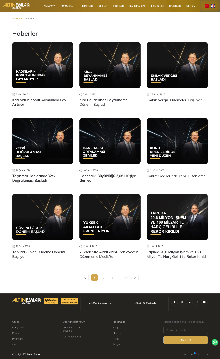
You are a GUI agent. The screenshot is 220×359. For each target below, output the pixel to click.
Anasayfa (17, 18)
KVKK (116, 339)
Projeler (16, 333)
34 (125, 277)
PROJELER (118, 6)
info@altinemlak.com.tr (102, 303)
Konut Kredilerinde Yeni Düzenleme (176, 176)
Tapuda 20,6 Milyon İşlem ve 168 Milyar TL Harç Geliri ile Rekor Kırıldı (177, 254)
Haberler (117, 333)
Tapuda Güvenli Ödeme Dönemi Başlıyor (39, 254)
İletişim (116, 344)
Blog (115, 327)
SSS (14, 344)
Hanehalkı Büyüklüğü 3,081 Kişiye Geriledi (108, 178)
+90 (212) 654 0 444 (145, 303)
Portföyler (17, 339)
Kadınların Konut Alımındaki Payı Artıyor (40, 102)
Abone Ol (186, 340)
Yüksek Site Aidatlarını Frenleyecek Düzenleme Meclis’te (109, 254)
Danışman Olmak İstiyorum (71, 329)
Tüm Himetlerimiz (72, 336)
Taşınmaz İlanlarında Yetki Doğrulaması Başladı (34, 178)
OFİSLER (102, 6)
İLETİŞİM (190, 6)
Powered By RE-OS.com (195, 354)
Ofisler (15, 321)
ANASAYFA (49, 6)
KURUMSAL (67, 6)
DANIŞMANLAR (137, 6)
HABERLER (175, 6)
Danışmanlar (18, 327)
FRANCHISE (157, 6)
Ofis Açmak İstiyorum (74, 321)
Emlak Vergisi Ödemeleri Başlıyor (175, 100)
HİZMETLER (87, 6)
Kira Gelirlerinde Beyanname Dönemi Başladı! (103, 102)
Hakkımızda (119, 321)
